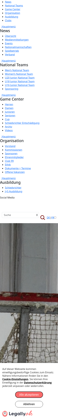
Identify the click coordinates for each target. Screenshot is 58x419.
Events (9, 43)
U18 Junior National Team (20, 81)
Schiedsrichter (13, 187)
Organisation (12, 13)
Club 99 (9, 161)
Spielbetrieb (12, 51)
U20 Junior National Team (20, 77)
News (8, 2)
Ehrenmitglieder (14, 157)
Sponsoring (11, 89)
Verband (10, 54)
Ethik (8, 164)
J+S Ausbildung (13, 191)
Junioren (10, 112)
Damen (9, 108)
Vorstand (10, 146)
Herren (9, 104)
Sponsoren (11, 153)
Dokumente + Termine (18, 168)
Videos (9, 130)
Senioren (10, 115)
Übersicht (10, 36)
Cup (7, 119)
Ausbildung (11, 16)
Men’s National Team (17, 70)
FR (52, 217)
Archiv (8, 126)
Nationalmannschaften (18, 47)
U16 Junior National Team (20, 85)
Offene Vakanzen (15, 172)
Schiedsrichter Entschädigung (22, 123)
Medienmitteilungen (17, 39)
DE (48, 217)
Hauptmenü (8, 26)
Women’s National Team (19, 74)
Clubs (8, 20)
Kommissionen (13, 150)
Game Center (12, 9)
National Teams (14, 5)
